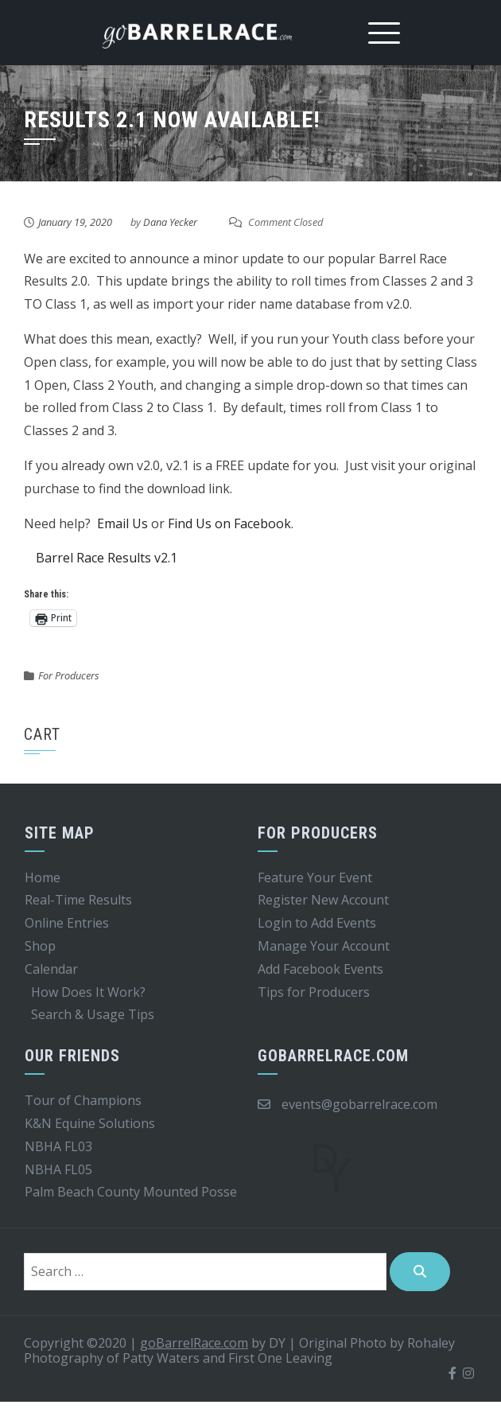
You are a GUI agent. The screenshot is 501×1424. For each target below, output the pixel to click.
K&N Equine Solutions (90, 1123)
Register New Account (323, 899)
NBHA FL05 (58, 1169)
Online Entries (67, 923)
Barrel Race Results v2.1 (106, 557)
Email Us (122, 523)
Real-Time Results (78, 899)
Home (42, 877)
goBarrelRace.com (194, 1343)
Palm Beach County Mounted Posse (131, 1191)
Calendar (51, 969)
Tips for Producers (314, 992)
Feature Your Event (315, 877)
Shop (40, 946)
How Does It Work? (88, 992)
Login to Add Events (317, 923)
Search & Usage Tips (92, 1014)
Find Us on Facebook (229, 523)
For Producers (68, 675)
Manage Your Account (324, 946)
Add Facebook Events (320, 969)
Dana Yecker (170, 222)
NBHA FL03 (58, 1146)
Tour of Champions (83, 1100)
